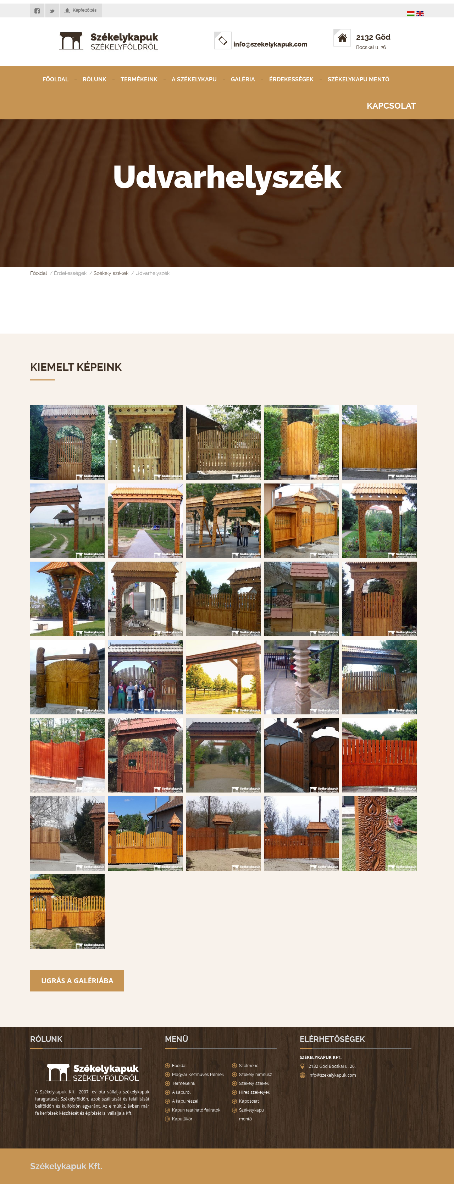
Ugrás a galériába (77, 980)
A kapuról (181, 1092)
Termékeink (139, 79)
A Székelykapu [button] (194, 79)
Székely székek (111, 273)
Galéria (243, 79)
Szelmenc (249, 1065)
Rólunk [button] (94, 79)
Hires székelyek (254, 1092)
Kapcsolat (391, 106)
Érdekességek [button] (291, 79)
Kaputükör (182, 1119)
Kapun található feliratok (196, 1110)
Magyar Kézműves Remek (198, 1074)
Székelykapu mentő (358, 79)
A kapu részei (185, 1101)
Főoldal (55, 79)
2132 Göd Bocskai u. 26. (332, 1066)
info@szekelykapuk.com (261, 44)
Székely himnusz (255, 1074)
